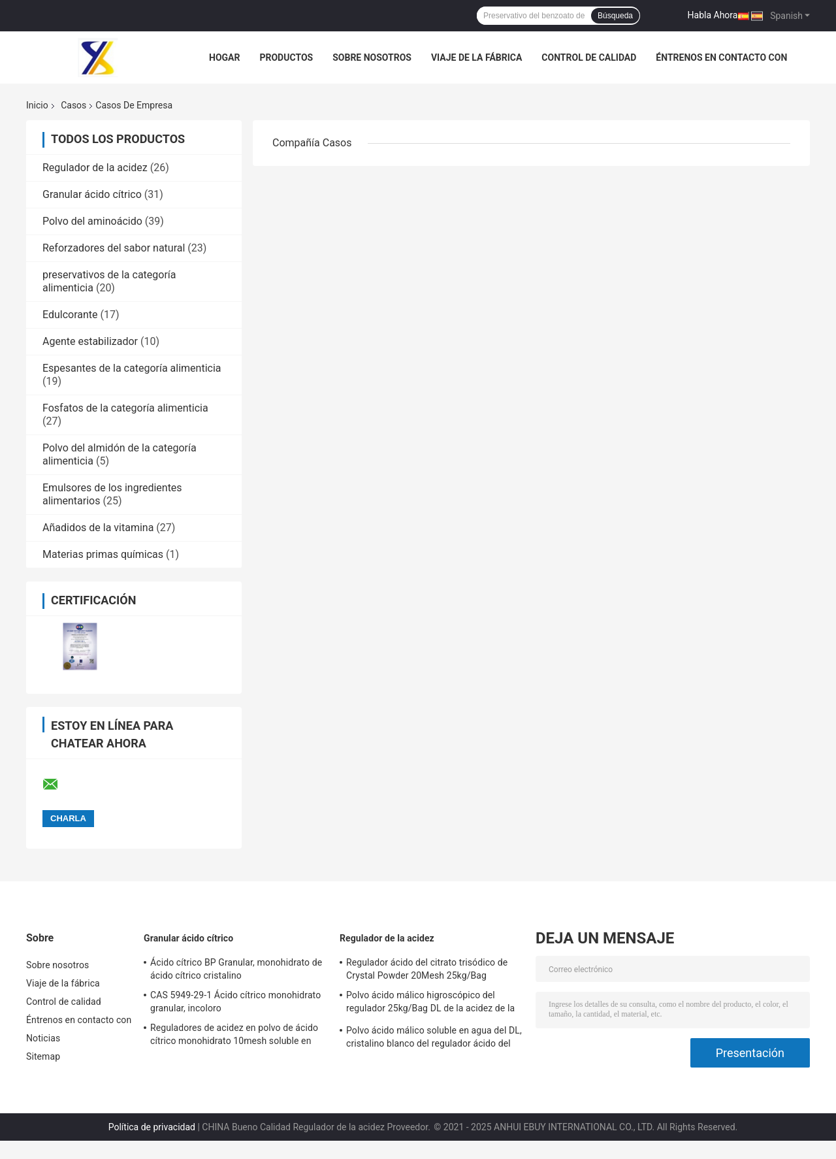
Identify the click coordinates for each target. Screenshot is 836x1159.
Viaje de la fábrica (476, 57)
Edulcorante (70, 314)
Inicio (37, 105)
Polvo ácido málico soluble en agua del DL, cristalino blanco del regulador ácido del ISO (434, 1039)
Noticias (43, 1038)
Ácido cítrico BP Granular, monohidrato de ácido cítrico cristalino (236, 969)
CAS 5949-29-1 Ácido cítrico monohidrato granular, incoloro (235, 1001)
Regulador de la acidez (95, 167)
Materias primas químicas (102, 554)
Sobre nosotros (371, 57)
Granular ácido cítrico (92, 194)
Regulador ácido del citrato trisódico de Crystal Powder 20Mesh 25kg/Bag (426, 969)
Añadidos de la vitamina (97, 527)
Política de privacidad (151, 1127)
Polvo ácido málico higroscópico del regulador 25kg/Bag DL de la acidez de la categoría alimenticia (430, 1003)
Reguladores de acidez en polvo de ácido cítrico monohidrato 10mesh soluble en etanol (234, 1036)
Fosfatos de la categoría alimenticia (125, 408)
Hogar (224, 57)
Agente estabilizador (90, 341)
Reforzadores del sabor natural (113, 248)
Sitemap (43, 1056)
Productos (286, 57)
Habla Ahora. (714, 15)
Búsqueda (615, 15)
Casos (73, 105)
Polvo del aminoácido (92, 221)
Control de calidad (588, 57)
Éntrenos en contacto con (721, 57)
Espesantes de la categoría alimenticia (131, 368)
